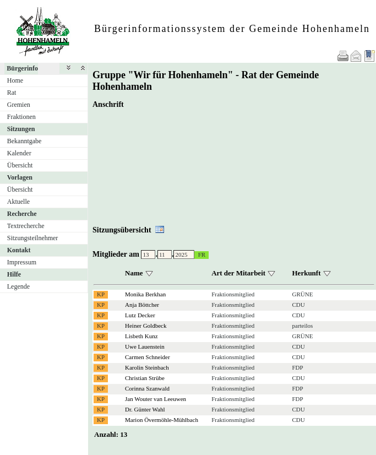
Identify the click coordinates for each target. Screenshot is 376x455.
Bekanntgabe (24, 141)
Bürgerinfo (22, 68)
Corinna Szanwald (147, 388)
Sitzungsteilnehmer (32, 238)
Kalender (19, 153)
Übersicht (20, 165)
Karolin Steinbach (147, 367)
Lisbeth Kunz (141, 336)
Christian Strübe (145, 378)
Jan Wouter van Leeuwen (155, 399)
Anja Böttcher (142, 304)
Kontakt (19, 250)
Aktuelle (18, 201)
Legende (18, 286)
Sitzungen (21, 129)
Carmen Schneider (147, 357)
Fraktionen (21, 117)
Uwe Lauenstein (145, 346)
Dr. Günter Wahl (145, 409)
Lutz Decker (140, 315)
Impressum (21, 262)
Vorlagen (19, 177)
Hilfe (14, 274)
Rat (12, 92)
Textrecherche (26, 226)
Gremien (18, 105)
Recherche (22, 214)
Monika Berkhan (145, 294)
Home (15, 80)
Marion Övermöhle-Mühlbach (161, 419)
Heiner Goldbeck (145, 325)
